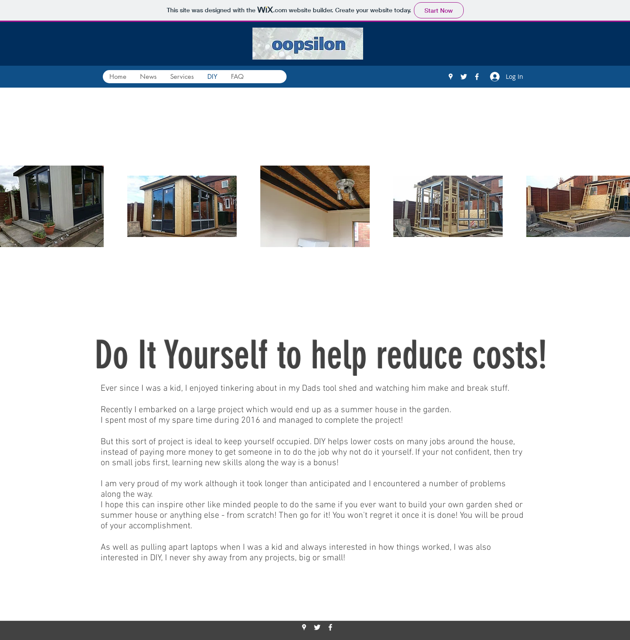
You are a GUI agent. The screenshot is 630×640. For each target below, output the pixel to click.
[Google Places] (450, 76)
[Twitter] (463, 76)
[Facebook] (476, 76)
